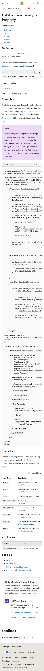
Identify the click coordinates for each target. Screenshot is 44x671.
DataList (26, 66)
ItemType (8, 108)
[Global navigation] (2, 3)
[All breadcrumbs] (4, 8)
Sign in (39, 3)
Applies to (7, 39)
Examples (7, 33)
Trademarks (6, 668)
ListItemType (7, 88)
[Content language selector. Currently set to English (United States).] (12, 646)
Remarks (7, 36)
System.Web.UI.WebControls (21, 54)
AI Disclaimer (6, 658)
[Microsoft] (22, 3)
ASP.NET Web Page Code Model (19, 570)
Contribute (6, 661)
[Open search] (34, 3)
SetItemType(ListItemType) (17, 567)
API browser (12, 8)
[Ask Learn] (29, 8)
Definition (7, 30)
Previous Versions (20, 658)
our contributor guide (27, 593)
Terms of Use (29, 664)
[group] (22, 76)
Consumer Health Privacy (11, 664)
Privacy (15, 661)
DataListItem (7, 66)
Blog (31, 658)
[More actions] (40, 8)
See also (7, 42)
